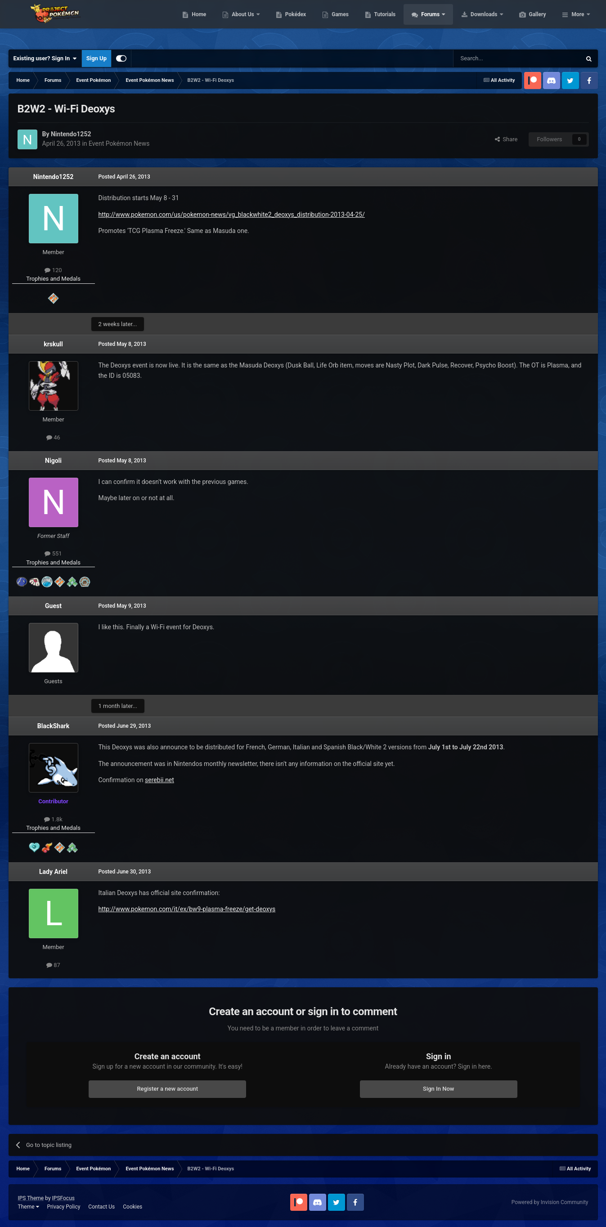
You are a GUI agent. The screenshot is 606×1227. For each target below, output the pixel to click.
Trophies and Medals (53, 278)
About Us (286, 22)
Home (241, 22)
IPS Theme (31, 1198)
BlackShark (53, 726)
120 (53, 270)
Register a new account (167, 1088)
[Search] (495, 58)
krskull (53, 344)
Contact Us (101, 1207)
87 (53, 965)
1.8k (53, 819)
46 (53, 437)
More (577, 22)
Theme (28, 1207)
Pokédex (338, 22)
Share (506, 139)
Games (382, 22)
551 (53, 553)
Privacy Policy (63, 1207)
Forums (473, 22)
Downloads (527, 22)
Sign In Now (438, 1088)
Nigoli (53, 460)
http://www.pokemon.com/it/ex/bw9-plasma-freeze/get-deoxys (187, 909)
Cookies (132, 1207)
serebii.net (159, 780)
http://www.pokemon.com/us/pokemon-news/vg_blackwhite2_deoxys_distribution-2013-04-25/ (232, 214)
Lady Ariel (53, 871)
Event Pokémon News (119, 143)
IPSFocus (63, 1198)
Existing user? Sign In (45, 58)
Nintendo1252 (53, 176)
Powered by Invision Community (550, 1202)
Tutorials (427, 22)
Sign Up (96, 58)
